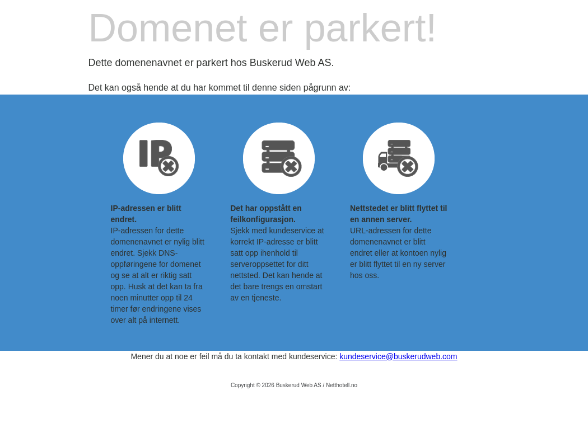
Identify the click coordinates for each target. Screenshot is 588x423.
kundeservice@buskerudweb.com (398, 356)
